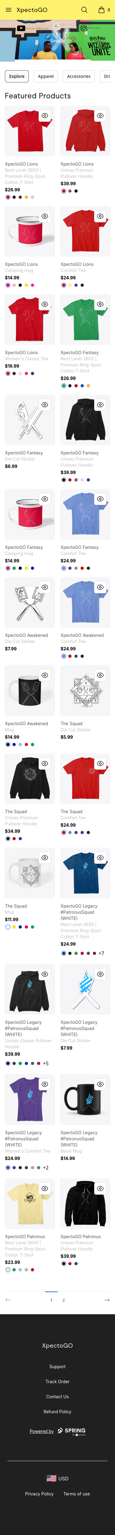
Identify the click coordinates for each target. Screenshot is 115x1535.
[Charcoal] (32, 1063)
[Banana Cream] (8, 1270)
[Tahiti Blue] (20, 1270)
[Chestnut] (70, 191)
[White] (8, 927)
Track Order (57, 1381)
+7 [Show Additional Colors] (101, 953)
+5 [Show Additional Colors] (45, 1063)
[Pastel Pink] (14, 285)
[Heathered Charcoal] (26, 1167)
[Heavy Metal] (88, 953)
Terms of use (76, 1493)
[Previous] (10, 1297)
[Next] (105, 1297)
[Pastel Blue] (20, 744)
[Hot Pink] (32, 285)
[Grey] (76, 568)
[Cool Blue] (64, 953)
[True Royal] (88, 480)
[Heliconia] (26, 373)
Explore (17, 76)
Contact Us (57, 1396)
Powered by (57, 1432)
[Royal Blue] (32, 568)
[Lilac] (82, 480)
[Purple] (76, 285)
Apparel (46, 76)
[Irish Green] (20, 1063)
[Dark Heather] (14, 1063)
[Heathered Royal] (64, 568)
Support (57, 1366)
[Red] (8, 197)
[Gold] (26, 197)
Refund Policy (57, 1411)
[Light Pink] (32, 197)
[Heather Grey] (26, 1270)
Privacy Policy (39, 1493)
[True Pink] (32, 1167)
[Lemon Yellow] (70, 285)
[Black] (14, 197)
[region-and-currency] (58, 1478)
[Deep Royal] (76, 656)
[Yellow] (26, 285)
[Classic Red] (64, 285)
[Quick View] (45, 115)
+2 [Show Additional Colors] (45, 1167)
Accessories (78, 76)
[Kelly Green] (64, 386)
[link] (29, 131)
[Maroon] (20, 197)
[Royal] (82, 386)
